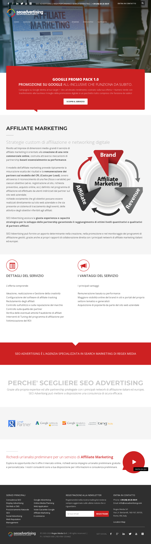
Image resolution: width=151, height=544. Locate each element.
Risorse (75, 22)
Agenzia (27, 22)
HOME (16, 22)
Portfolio (50, 22)
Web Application (41, 506)
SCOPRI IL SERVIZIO (76, 101)
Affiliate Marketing (42, 512)
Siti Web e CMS (12, 506)
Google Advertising (42, 499)
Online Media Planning (44, 503)
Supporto (102, 22)
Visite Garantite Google (44, 509)
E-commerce (39, 516)
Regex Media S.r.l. (59, 533)
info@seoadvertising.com (130, 503)
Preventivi (88, 22)
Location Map (119, 522)
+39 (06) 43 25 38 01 (100, 3)
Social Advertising (14, 516)
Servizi (38, 22)
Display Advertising (14, 503)
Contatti (63, 22)
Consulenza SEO (13, 499)
